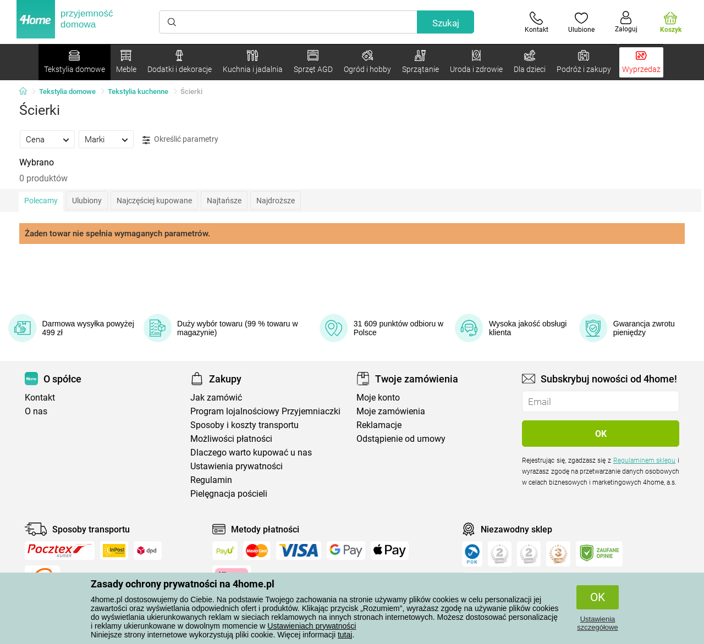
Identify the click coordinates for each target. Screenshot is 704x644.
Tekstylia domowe (67, 91)
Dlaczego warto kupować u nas (251, 452)
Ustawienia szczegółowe (597, 623)
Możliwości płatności (231, 439)
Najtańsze (224, 200)
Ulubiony (87, 200)
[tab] (47, 139)
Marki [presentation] (95, 140)
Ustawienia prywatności (236, 466)
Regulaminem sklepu (644, 460)
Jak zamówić (216, 397)
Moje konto (378, 397)
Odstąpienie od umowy (401, 439)
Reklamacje (379, 425)
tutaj (345, 634)
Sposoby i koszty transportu (244, 425)
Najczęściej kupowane (154, 200)
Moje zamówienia (390, 411)
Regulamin (211, 480)
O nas (36, 411)
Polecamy (41, 200)
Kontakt (40, 397)
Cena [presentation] (35, 140)
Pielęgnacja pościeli (228, 494)
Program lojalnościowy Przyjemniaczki (265, 411)
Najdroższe (275, 200)
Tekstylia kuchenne (138, 91)
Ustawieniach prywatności (311, 625)
